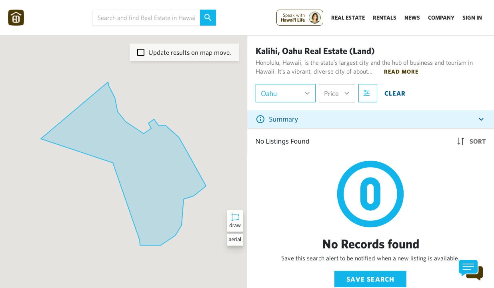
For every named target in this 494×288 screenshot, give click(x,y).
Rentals (384, 17)
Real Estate (348, 17)
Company (441, 17)
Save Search (370, 279)
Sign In (472, 17)
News (412, 17)
